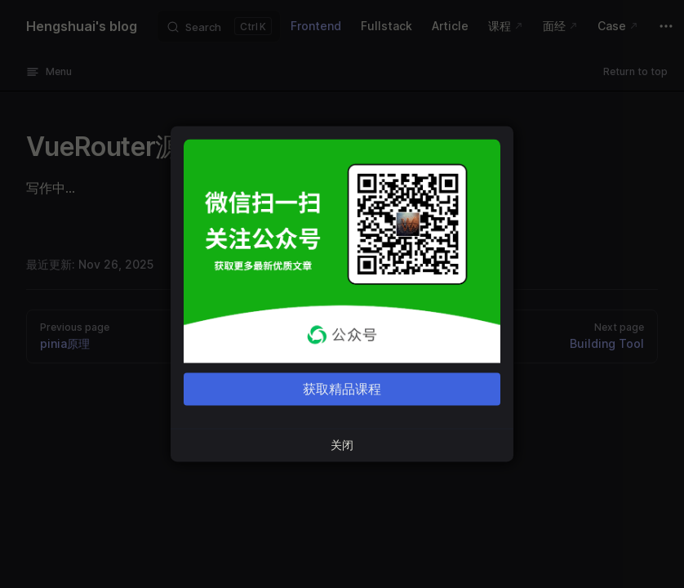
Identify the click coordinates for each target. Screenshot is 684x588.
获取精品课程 (342, 389)
